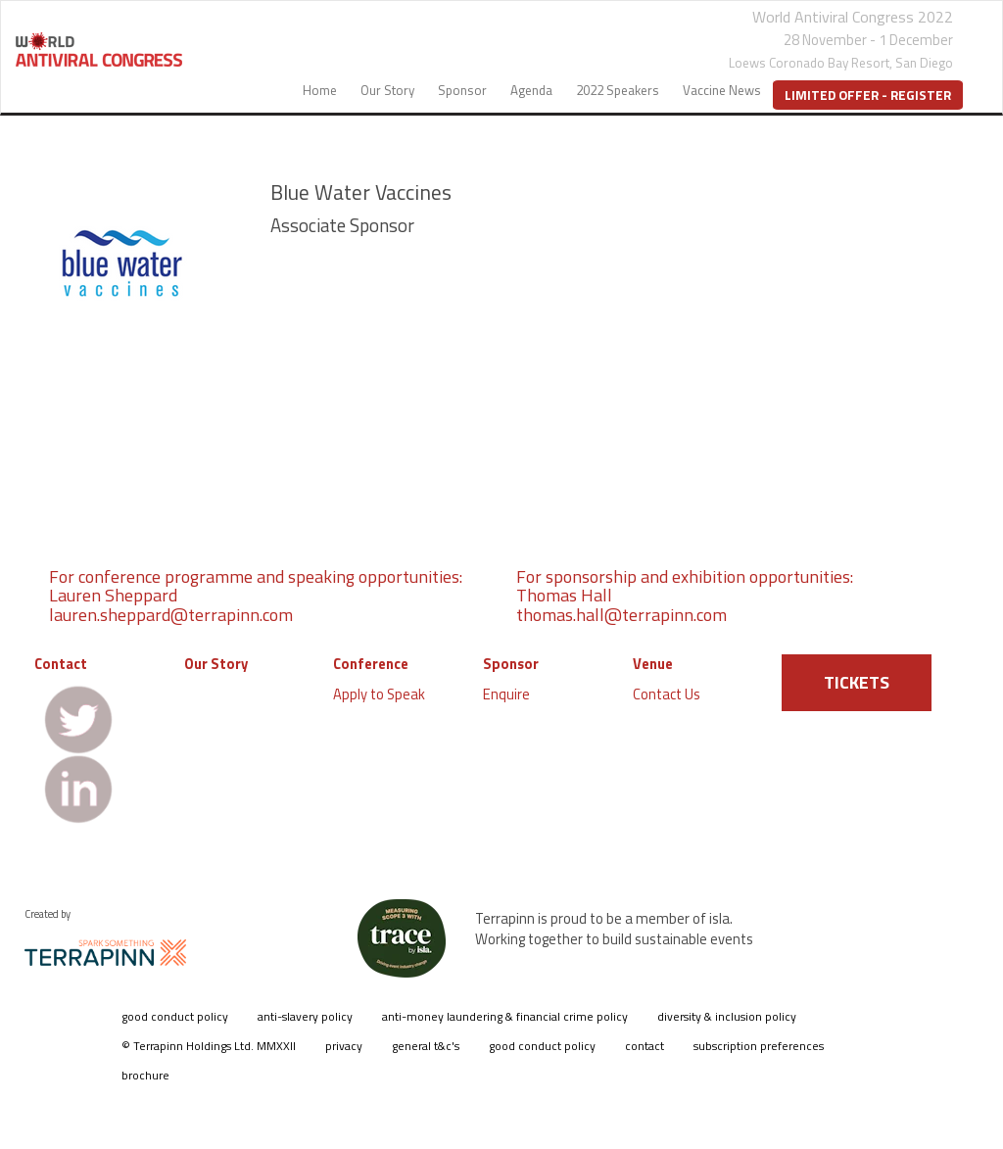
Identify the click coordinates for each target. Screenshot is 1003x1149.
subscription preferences (758, 1045)
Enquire (506, 694)
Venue (653, 663)
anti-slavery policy (305, 1016)
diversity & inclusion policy (726, 1016)
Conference (370, 663)
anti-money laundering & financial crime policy (505, 1016)
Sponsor (462, 90)
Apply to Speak (379, 694)
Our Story (387, 90)
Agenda (531, 90)
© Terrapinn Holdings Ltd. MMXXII (208, 1045)
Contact (60, 663)
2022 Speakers (617, 90)
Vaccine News (722, 90)
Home (320, 90)
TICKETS (856, 682)
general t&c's (425, 1045)
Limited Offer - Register (868, 95)
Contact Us (666, 694)
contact (644, 1045)
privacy (343, 1045)
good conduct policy (174, 1016)
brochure (145, 1075)
